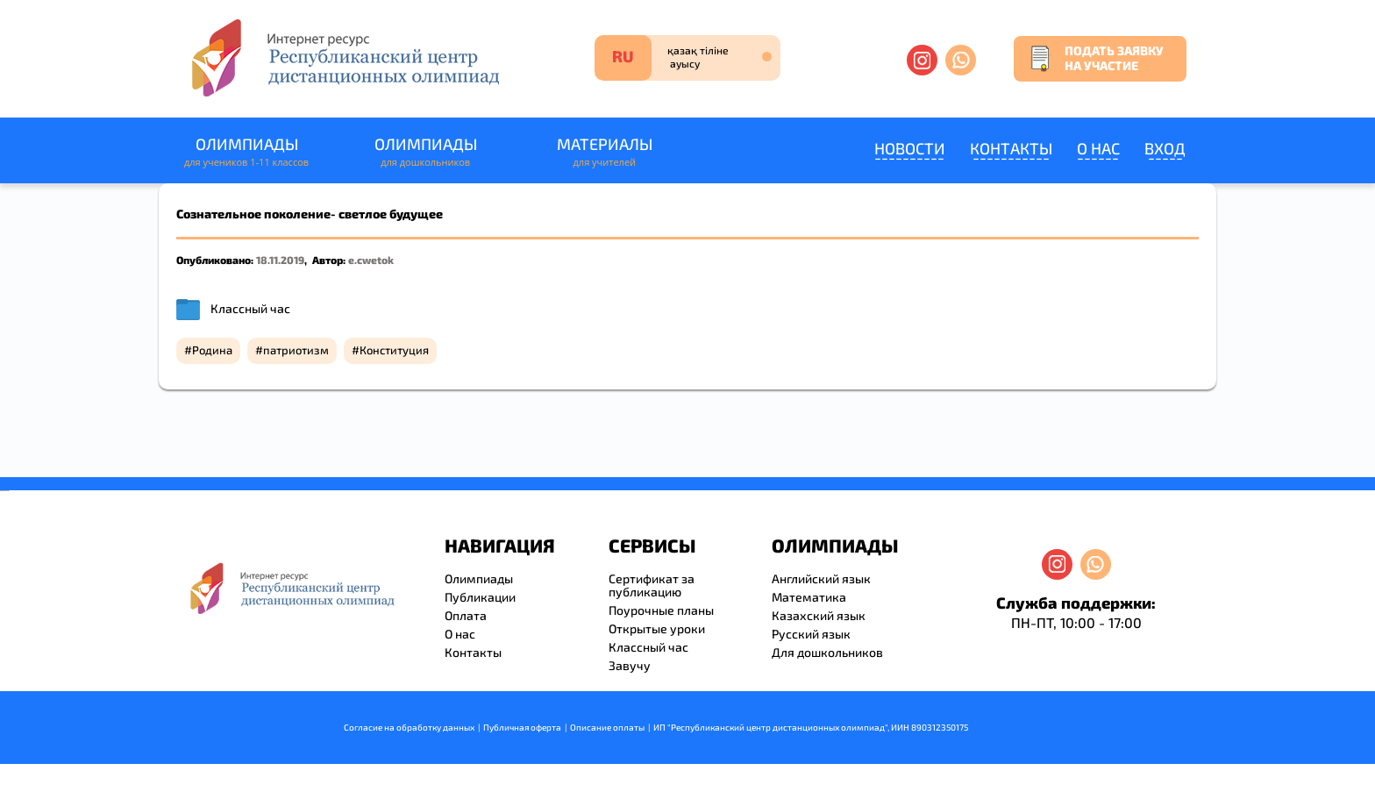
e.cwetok (371, 259)
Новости (909, 148)
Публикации (480, 596)
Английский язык (821, 578)
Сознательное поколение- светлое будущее (309, 213)
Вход (1165, 148)
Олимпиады (246, 152)
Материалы (604, 152)
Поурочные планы (661, 610)
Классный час (250, 308)
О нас (1098, 148)
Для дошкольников (827, 652)
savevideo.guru (3, 490)
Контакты (1011, 148)
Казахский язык (819, 615)
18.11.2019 (280, 259)
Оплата (466, 615)
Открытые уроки (657, 628)
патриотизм (296, 350)
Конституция (394, 350)
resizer (7, 490)
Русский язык (811, 633)
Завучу (630, 665)
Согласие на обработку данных (409, 727)
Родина (212, 350)
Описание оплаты (607, 727)
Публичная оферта (522, 727)
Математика (809, 596)
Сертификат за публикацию (652, 585)
